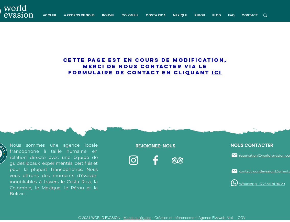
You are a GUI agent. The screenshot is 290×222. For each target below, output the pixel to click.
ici (217, 72)
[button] (79, 15)
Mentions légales (137, 217)
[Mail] (234, 155)
